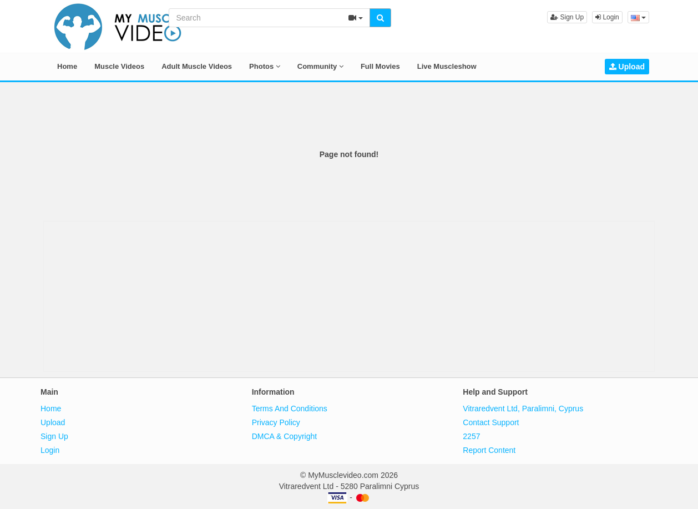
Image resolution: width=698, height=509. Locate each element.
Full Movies (380, 66)
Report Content (489, 450)
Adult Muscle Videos (196, 66)
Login (607, 17)
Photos (264, 66)
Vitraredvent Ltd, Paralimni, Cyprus (523, 408)
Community (320, 66)
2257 (471, 436)
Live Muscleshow (447, 66)
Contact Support (491, 422)
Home (67, 66)
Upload (627, 66)
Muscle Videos (119, 66)
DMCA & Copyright (284, 436)
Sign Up (567, 17)
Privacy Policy (276, 422)
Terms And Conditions (289, 408)
